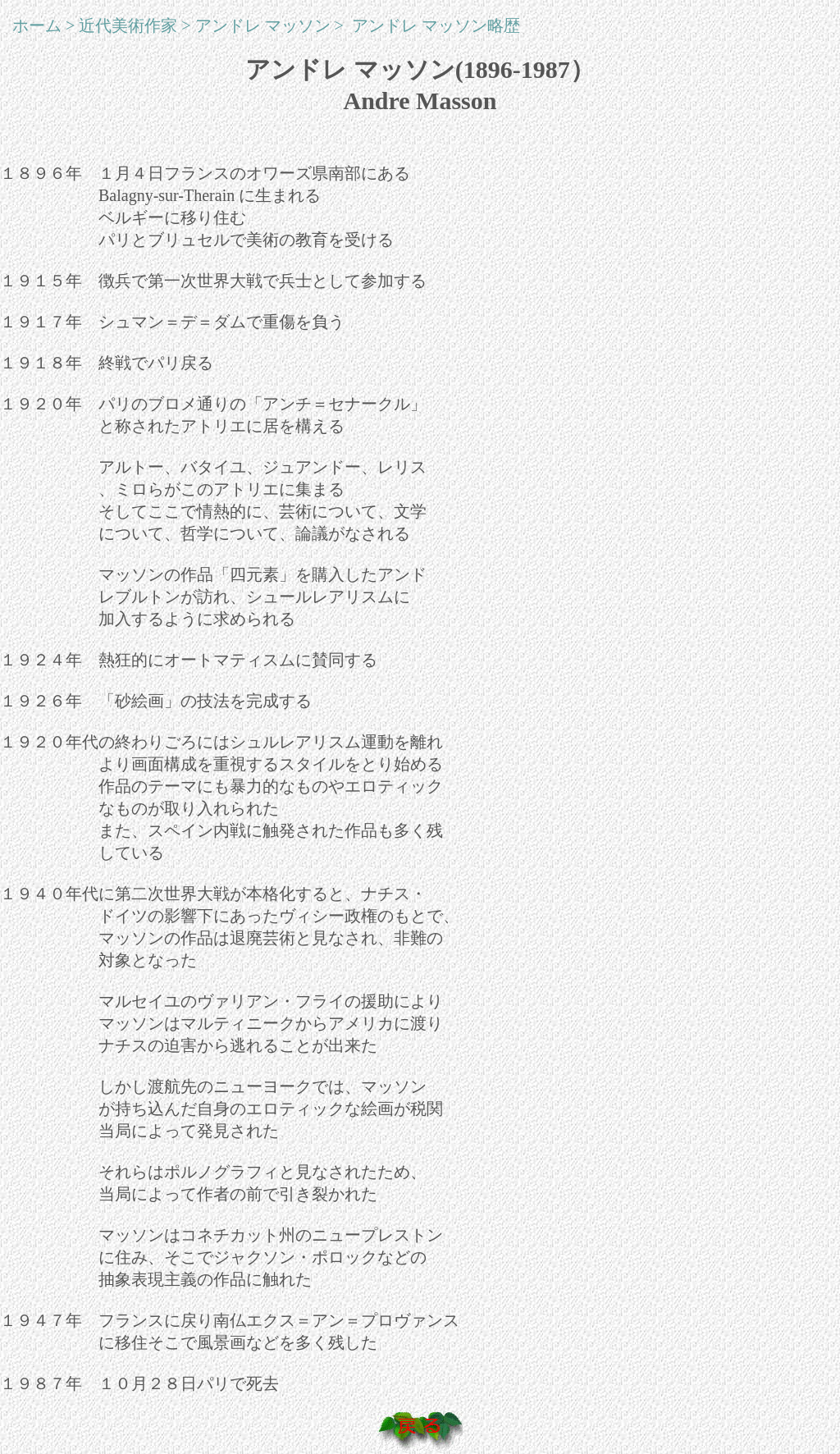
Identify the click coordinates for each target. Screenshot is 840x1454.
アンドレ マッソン (263, 25)
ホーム (37, 25)
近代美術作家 (128, 25)
